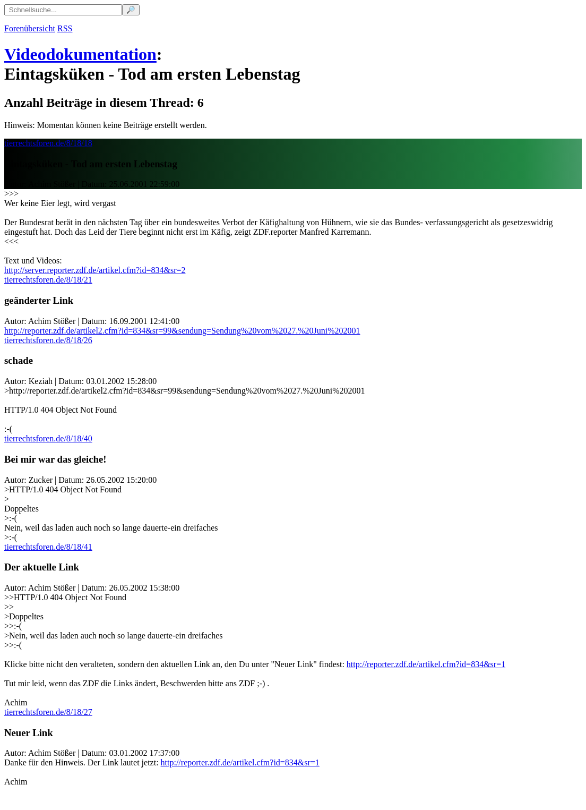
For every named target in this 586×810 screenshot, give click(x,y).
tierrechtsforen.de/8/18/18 (48, 143)
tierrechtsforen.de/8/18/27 (48, 712)
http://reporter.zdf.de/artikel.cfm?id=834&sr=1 (426, 664)
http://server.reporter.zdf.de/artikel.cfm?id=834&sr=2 (95, 270)
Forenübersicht (29, 28)
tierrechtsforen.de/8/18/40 (48, 438)
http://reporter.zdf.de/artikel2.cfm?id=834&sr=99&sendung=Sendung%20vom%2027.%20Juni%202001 (182, 330)
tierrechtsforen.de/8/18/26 (48, 340)
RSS (64, 28)
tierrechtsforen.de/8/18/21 (48, 279)
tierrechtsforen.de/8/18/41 (48, 546)
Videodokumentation (80, 54)
